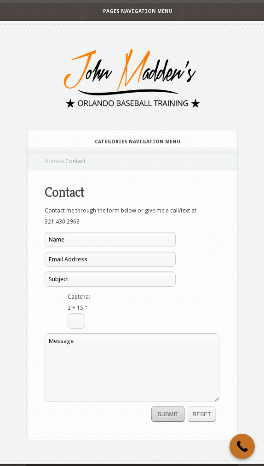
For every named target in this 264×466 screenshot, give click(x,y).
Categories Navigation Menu (131, 142)
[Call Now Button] (242, 446)
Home (52, 161)
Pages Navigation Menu (131, 11)
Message (132, 367)
